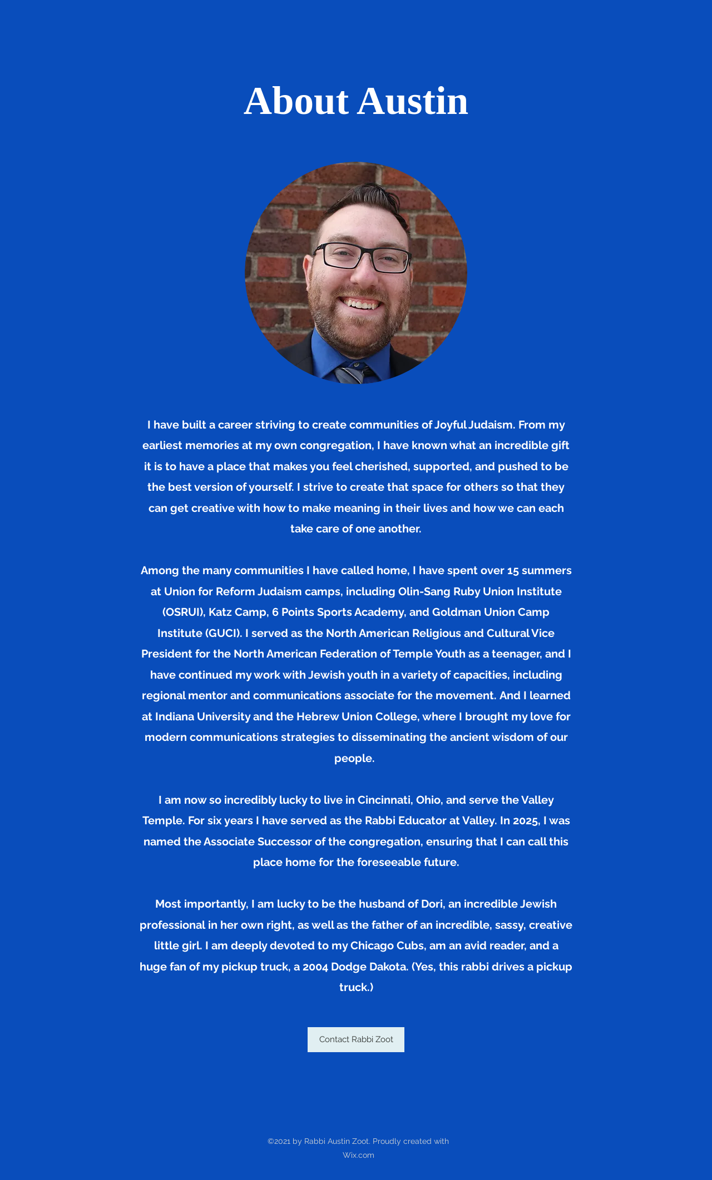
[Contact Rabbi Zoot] (356, 1039)
